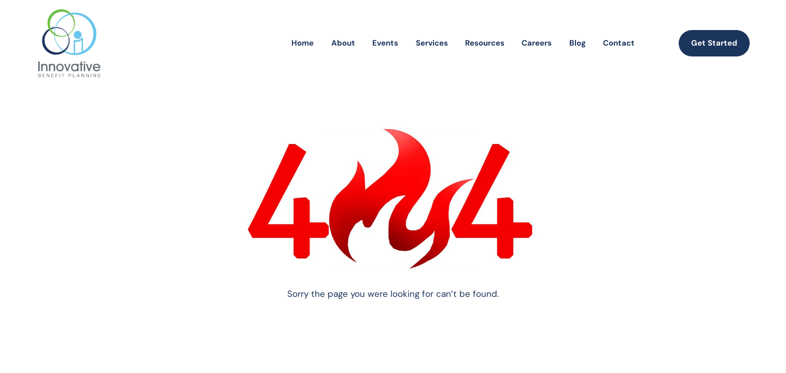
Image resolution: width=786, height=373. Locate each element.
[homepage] (69, 43)
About (343, 43)
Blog (577, 43)
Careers (537, 43)
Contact (619, 43)
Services (432, 43)
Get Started (714, 43)
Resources (484, 43)
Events (385, 43)
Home (302, 43)
